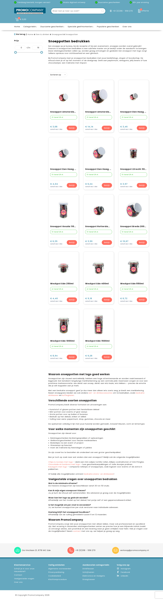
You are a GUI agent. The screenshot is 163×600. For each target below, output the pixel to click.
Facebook (123, 572)
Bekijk (72, 128)
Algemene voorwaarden (59, 568)
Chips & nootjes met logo (60, 462)
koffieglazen (68, 395)
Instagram (124, 568)
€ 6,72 (126, 299)
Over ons (18, 582)
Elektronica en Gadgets (94, 576)
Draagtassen (89, 579)
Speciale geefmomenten (80, 26)
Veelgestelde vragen (24, 578)
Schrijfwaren (88, 572)
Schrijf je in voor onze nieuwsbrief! (24, 570)
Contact (18, 575)
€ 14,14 (91, 128)
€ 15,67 (126, 242)
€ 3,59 (91, 242)
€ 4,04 (56, 185)
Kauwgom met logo (57, 467)
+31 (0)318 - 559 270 (123, 11)
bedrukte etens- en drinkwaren (99, 474)
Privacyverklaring (56, 572)
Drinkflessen (88, 568)
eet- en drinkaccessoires (100, 393)
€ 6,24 (91, 185)
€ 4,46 (56, 299)
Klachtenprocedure (57, 579)
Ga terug (20, 34)
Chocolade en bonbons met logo (64, 464)
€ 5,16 (91, 299)
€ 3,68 (56, 128)
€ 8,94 (56, 357)
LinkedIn (122, 576)
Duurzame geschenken (51, 26)
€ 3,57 (126, 185)
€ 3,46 (126, 128)
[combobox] (75, 11)
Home (30, 34)
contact (77, 531)
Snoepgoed (57, 34)
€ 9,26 (91, 357)
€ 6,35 (56, 242)
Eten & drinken (42, 34)
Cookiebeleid (54, 576)
